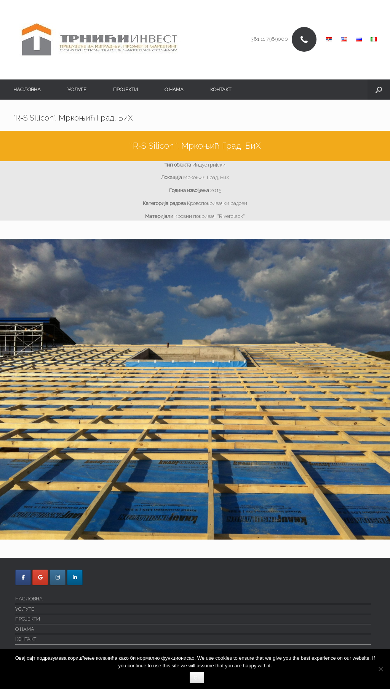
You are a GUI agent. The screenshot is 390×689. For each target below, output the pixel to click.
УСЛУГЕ (76, 89)
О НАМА (174, 89)
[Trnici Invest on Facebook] (23, 577)
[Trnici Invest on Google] (40, 577)
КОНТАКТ (220, 89)
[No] (380, 669)
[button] (379, 89)
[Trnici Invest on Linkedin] (75, 577)
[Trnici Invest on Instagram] (58, 577)
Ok (196, 678)
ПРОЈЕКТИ (125, 89)
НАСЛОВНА (27, 89)
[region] (195, 389)
